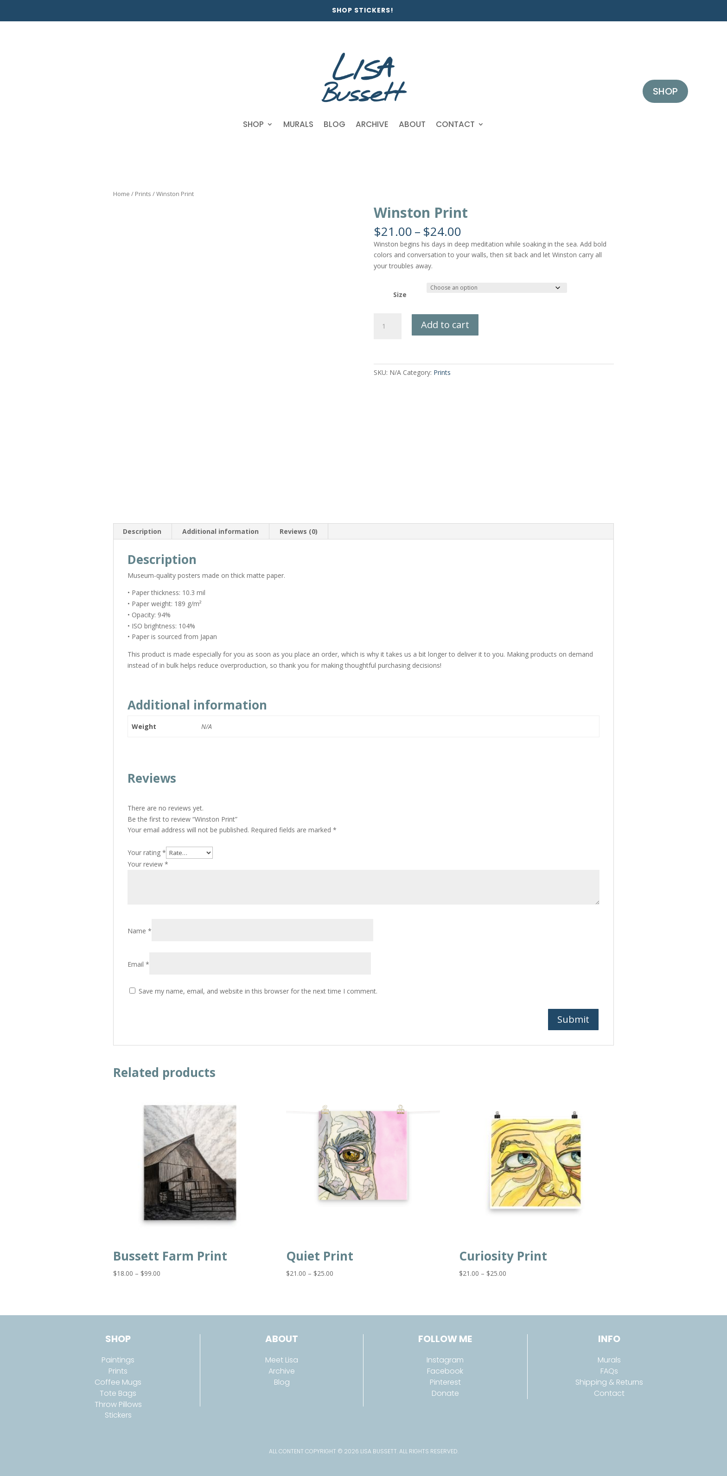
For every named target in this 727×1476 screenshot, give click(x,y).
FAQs (609, 1371)
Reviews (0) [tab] (299, 531)
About (412, 124)
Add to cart (445, 324)
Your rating (147, 852)
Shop (253, 124)
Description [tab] (142, 531)
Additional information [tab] (220, 531)
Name (140, 930)
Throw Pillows (118, 1404)
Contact (455, 124)
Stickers (118, 1415)
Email (138, 964)
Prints (143, 194)
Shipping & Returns (609, 1382)
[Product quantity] (388, 326)
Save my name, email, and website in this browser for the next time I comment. (258, 991)
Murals (298, 124)
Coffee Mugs (118, 1382)
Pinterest (445, 1382)
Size (400, 294)
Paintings (118, 1360)
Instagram (445, 1360)
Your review (148, 864)
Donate (445, 1393)
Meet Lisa (281, 1360)
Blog (334, 124)
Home (121, 194)
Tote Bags (118, 1393)
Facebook (445, 1371)
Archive (372, 124)
